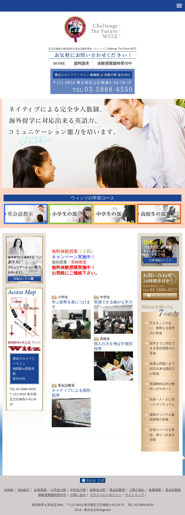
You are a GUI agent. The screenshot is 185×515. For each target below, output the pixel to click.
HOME (59, 63)
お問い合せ (78, 495)
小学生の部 (58, 490)
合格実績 (40, 490)
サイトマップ (134, 495)
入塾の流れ (137, 490)
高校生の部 (97, 490)
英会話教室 (117, 490)
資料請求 (81, 63)
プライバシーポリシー (105, 495)
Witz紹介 (24, 490)
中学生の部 (78, 490)
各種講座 (155, 490)
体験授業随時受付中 (114, 63)
